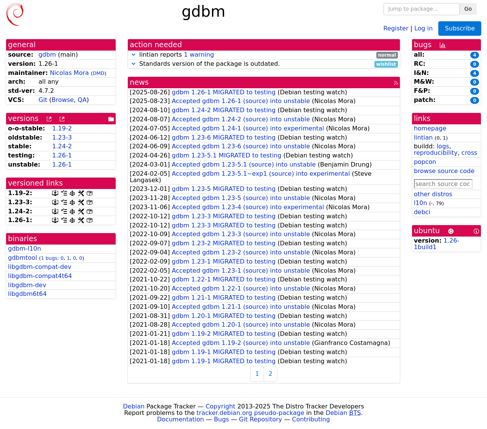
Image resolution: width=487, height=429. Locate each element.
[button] (133, 54)
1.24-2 (62, 146)
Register (396, 28)
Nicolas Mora (69, 72)
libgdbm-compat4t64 (40, 276)
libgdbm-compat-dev (40, 266)
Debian (134, 406)
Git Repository (260, 419)
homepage (430, 128)
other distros (433, 194)
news (139, 82)
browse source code (444, 171)
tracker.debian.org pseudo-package (250, 412)
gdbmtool (22, 257)
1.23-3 (62, 137)
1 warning (199, 54)
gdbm (47, 54)
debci (422, 212)
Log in (423, 28)
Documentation (180, 419)
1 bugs (49, 258)
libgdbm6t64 (27, 293)
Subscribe (460, 28)
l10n (420, 203)
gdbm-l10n (24, 248)
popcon (425, 161)
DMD (99, 73)
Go (468, 9)
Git (42, 99)
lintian (423, 137)
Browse (63, 99)
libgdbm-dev (27, 285)
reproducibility (436, 152)
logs (443, 146)
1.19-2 (62, 128)
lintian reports (264, 55)
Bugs (221, 419)
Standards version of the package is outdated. (264, 64)
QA (82, 99)
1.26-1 (62, 155)
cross (469, 152)
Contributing (311, 419)
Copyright (220, 406)
